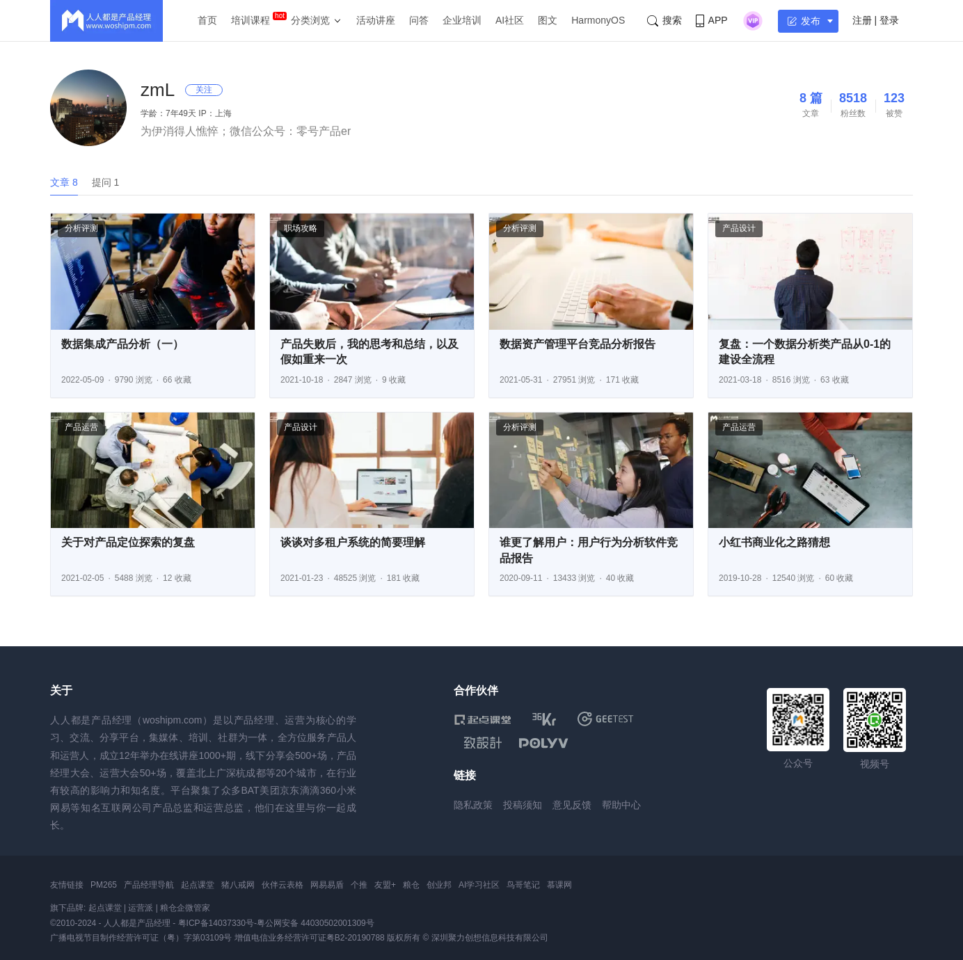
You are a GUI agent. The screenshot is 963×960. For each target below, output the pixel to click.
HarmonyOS (598, 20)
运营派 (140, 908)
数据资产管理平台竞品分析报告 (577, 344)
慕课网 (559, 885)
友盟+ (385, 885)
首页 (207, 20)
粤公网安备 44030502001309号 (315, 923)
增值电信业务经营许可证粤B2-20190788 (309, 938)
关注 (204, 90)
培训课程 (250, 20)
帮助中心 (621, 804)
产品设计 (739, 228)
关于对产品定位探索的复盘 (128, 542)
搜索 (664, 20)
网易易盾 (327, 885)
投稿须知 (522, 804)
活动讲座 (375, 20)
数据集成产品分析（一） (122, 344)
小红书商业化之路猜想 (774, 542)
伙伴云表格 (282, 885)
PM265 (103, 885)
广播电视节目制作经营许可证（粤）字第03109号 (141, 938)
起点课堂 (197, 885)
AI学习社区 (479, 885)
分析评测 (81, 228)
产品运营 (81, 427)
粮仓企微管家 (185, 908)
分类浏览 (310, 20)
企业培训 (462, 20)
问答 (419, 20)
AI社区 (509, 20)
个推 (359, 885)
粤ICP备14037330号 (216, 923)
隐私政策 (473, 804)
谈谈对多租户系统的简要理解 (352, 542)
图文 (547, 20)
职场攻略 (300, 228)
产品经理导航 (149, 885)
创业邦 (439, 885)
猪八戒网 (238, 885)
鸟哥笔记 (523, 885)
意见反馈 (571, 804)
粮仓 (411, 885)
